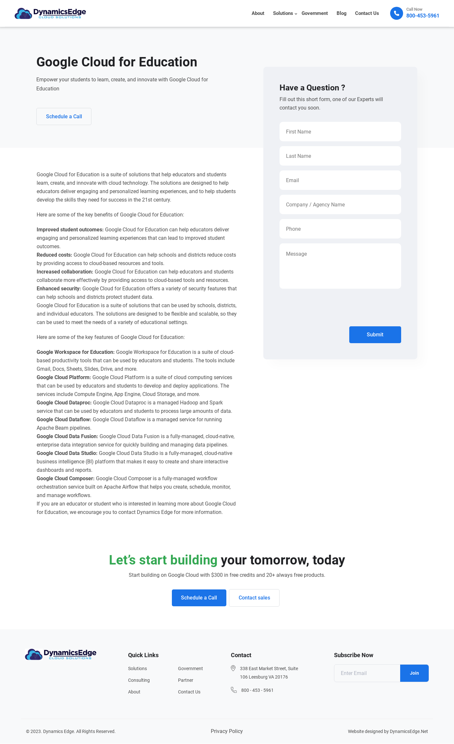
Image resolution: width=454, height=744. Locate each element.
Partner (185, 680)
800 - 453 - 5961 (257, 690)
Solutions (284, 14)
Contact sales (254, 598)
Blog (342, 14)
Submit (375, 335)
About (259, 14)
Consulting (139, 680)
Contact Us (367, 14)
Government (316, 14)
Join (414, 673)
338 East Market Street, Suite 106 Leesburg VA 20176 (269, 673)
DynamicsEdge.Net (409, 731)
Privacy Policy (227, 731)
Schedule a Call (64, 116)
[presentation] (329, 309)
